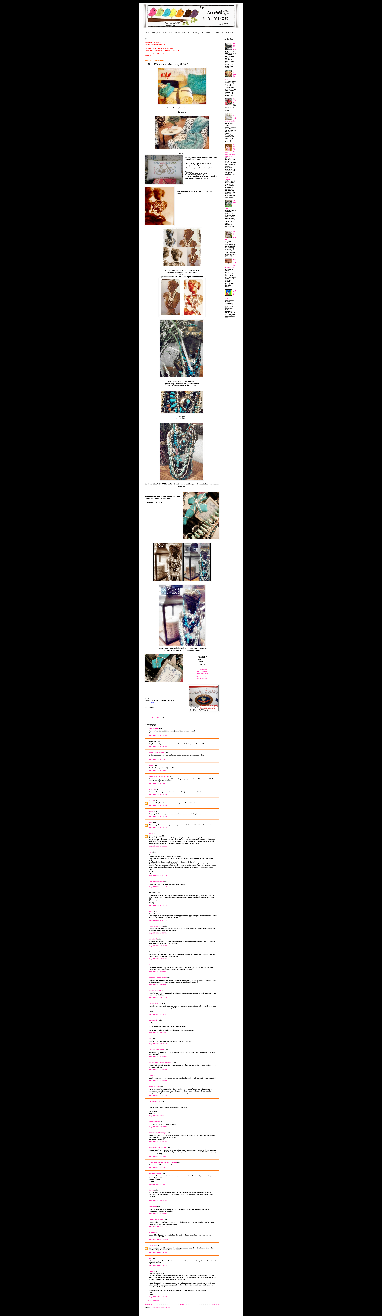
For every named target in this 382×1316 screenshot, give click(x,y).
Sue (150, 1258)
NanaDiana (153, 1207)
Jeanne (151, 1271)
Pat (150, 852)
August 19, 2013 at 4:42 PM (157, 1184)
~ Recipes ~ (156, 32)
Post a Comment (153, 1301)
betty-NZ (152, 789)
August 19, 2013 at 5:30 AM (158, 959)
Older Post (215, 1305)
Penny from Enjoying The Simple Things (163, 1162)
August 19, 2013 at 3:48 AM (158, 946)
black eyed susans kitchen (158, 978)
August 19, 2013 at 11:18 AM (158, 1095)
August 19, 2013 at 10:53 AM (158, 1069)
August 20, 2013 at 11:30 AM (158, 1239)
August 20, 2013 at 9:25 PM (158, 1297)
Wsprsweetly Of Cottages (157, 1133)
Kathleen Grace (154, 1086)
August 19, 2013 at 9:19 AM (157, 1033)
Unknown (152, 1245)
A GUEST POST (229, 178)
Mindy (151, 911)
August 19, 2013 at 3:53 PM (157, 1167)
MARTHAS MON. (202, 679)
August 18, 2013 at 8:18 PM (158, 770)
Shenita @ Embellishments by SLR (160, 1063)
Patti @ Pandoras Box (156, 882)
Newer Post (149, 1305)
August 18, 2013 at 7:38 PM (158, 735)
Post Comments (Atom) (162, 1308)
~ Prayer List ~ (180, 32)
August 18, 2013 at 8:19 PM (157, 783)
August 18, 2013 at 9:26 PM (158, 887)
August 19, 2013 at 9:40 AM (158, 1044)
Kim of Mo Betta (154, 1122)
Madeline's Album (155, 990)
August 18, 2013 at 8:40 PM (158, 827)
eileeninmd (153, 939)
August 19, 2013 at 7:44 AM (158, 972)
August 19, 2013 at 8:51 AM (157, 985)
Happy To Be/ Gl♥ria (156, 926)
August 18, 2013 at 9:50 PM (158, 920)
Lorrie (151, 1075)
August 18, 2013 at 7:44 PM (158, 746)
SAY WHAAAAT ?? (234, 47)
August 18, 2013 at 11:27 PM (158, 933)
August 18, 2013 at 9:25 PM (158, 876)
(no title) (234, 100)
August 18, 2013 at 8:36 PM (158, 794)
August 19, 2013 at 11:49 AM (158, 1116)
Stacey (151, 811)
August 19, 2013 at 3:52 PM (157, 1156)
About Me (229, 32)
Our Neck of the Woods (156, 1050)
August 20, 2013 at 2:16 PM (158, 1252)
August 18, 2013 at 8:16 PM (157, 759)
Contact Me (219, 32)
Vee (150, 1039)
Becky (151, 833)
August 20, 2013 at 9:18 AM (158, 1226)
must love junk (154, 728)
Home (147, 32)
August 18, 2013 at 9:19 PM (158, 846)
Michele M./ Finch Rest (156, 752)
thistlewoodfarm (155, 1101)
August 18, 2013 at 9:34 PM (158, 905)
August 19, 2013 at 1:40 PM (158, 1127)
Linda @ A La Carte (155, 1003)
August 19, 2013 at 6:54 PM (158, 1201)
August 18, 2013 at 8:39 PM (158, 816)
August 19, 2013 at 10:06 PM (158, 1214)
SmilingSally (153, 1020)
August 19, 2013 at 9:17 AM (157, 1014)
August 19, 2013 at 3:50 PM (158, 1142)
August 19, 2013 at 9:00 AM (158, 997)
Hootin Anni (153, 1232)
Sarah (151, 822)
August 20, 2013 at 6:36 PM (158, 1265)
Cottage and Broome (156, 1219)
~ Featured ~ (167, 32)
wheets (151, 800)
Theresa (152, 965)
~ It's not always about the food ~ (199, 32)
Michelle (152, 765)
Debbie (151, 1190)
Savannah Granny (155, 1173)
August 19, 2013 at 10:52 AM (158, 1057)
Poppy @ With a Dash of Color (159, 776)
